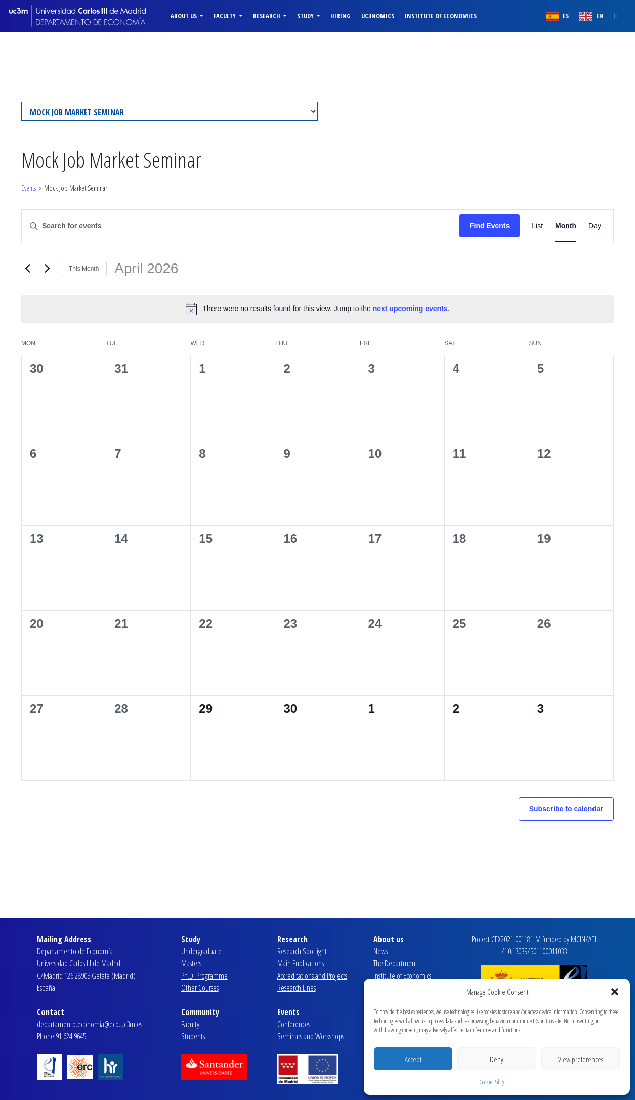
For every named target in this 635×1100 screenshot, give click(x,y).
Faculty (190, 1024)
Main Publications (300, 963)
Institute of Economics (441, 15)
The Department (395, 963)
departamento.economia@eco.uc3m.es (89, 1024)
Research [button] (267, 15)
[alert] (317, 309)
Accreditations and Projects (312, 975)
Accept (413, 1059)
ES (557, 16)
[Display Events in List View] (537, 226)
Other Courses (200, 987)
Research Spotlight (302, 951)
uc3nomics (377, 15)
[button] (615, 992)
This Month (84, 268)
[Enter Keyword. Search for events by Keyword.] (240, 226)
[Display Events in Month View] (565, 226)
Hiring (340, 15)
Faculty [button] (225, 15)
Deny (496, 1059)
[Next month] (47, 268)
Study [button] (306, 15)
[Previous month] (27, 268)
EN (591, 16)
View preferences (580, 1059)
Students (193, 1036)
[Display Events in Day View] (594, 226)
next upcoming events (410, 308)
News (380, 951)
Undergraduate (201, 951)
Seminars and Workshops (310, 1036)
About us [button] (184, 15)
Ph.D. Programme (204, 975)
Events (28, 188)
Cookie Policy (492, 1082)
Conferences (293, 1024)
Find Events (490, 226)
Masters (191, 963)
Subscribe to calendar (566, 809)
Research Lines (296, 987)
